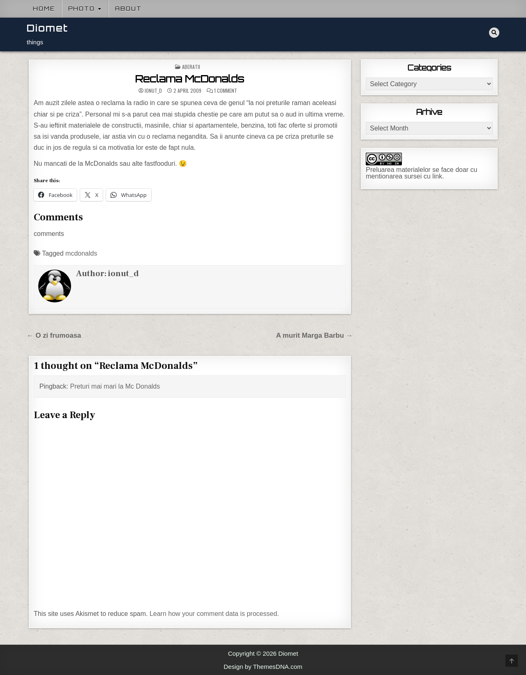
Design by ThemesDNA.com (263, 666)
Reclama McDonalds (189, 79)
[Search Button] (494, 32)
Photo (81, 8)
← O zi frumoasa (54, 335)
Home (44, 8)
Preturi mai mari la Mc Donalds (115, 386)
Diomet (47, 28)
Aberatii (191, 66)
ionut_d (153, 90)
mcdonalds (81, 253)
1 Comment (225, 90)
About (128, 8)
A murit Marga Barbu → (314, 335)
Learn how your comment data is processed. (214, 613)
